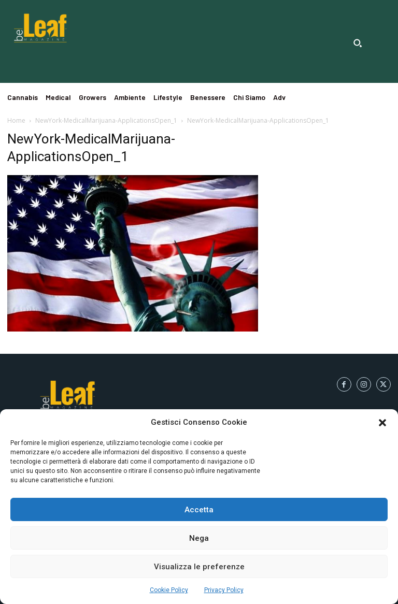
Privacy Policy (224, 590)
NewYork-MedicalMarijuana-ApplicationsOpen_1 (106, 120)
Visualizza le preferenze (199, 566)
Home (16, 120)
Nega (199, 538)
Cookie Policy (169, 590)
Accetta (199, 509)
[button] (382, 423)
